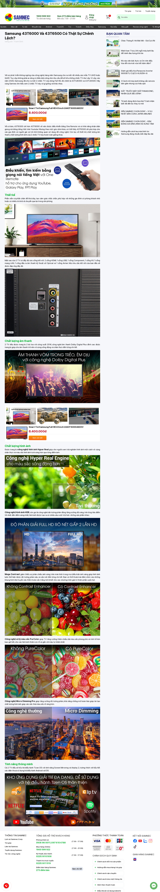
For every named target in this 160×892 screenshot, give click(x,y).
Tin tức (138, 11)
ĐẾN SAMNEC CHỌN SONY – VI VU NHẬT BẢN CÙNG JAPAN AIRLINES (136, 112)
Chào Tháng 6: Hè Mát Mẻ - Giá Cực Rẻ (138, 40)
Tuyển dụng (150, 11)
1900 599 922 (43, 16)
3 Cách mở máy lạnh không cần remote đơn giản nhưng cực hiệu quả (138, 82)
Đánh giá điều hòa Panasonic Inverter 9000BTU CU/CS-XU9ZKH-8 (137, 72)
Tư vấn (24, 27)
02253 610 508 (43, 856)
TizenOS (60, 27)
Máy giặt (124, 27)
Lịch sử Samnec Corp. (14, 839)
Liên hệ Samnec (11, 847)
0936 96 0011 (43, 842)
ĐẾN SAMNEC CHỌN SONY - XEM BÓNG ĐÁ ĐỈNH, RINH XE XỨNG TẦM (137, 122)
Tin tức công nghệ (12, 854)
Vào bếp (113, 27)
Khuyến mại (36, 27)
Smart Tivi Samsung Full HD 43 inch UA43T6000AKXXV (56, 108)
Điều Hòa (90, 27)
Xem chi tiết (77, 869)
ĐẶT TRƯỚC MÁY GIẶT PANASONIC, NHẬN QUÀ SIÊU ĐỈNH (137, 92)
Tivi (69, 27)
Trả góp (128, 11)
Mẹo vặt (14, 27)
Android (49, 27)
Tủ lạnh (78, 27)
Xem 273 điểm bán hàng (69, 16)
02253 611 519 (43, 863)
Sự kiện (4, 27)
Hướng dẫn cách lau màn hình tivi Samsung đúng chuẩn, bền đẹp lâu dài (137, 132)
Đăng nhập (91, 16)
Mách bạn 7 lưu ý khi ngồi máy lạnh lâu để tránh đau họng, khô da (137, 52)
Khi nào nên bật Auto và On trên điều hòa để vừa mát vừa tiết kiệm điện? (136, 62)
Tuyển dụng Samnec (13, 850)
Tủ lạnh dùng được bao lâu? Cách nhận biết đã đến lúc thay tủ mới (137, 102)
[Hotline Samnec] (6, 886)
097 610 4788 (58, 842)
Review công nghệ (140, 27)
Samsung (102, 27)
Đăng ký (92, 20)
